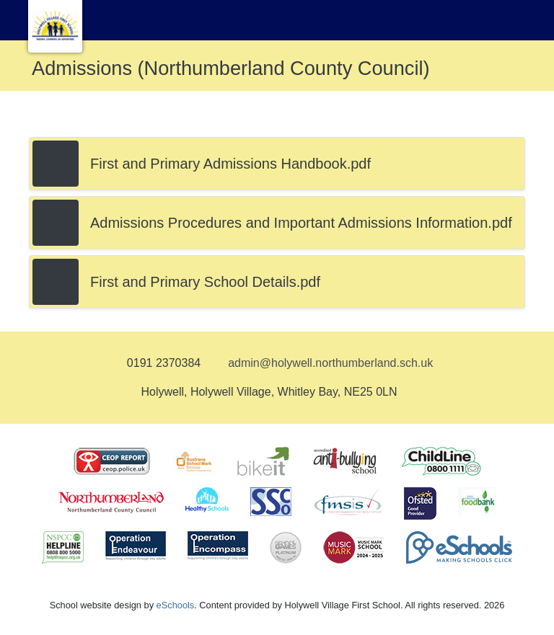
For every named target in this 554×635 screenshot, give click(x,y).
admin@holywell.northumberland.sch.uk (330, 363)
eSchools (176, 605)
